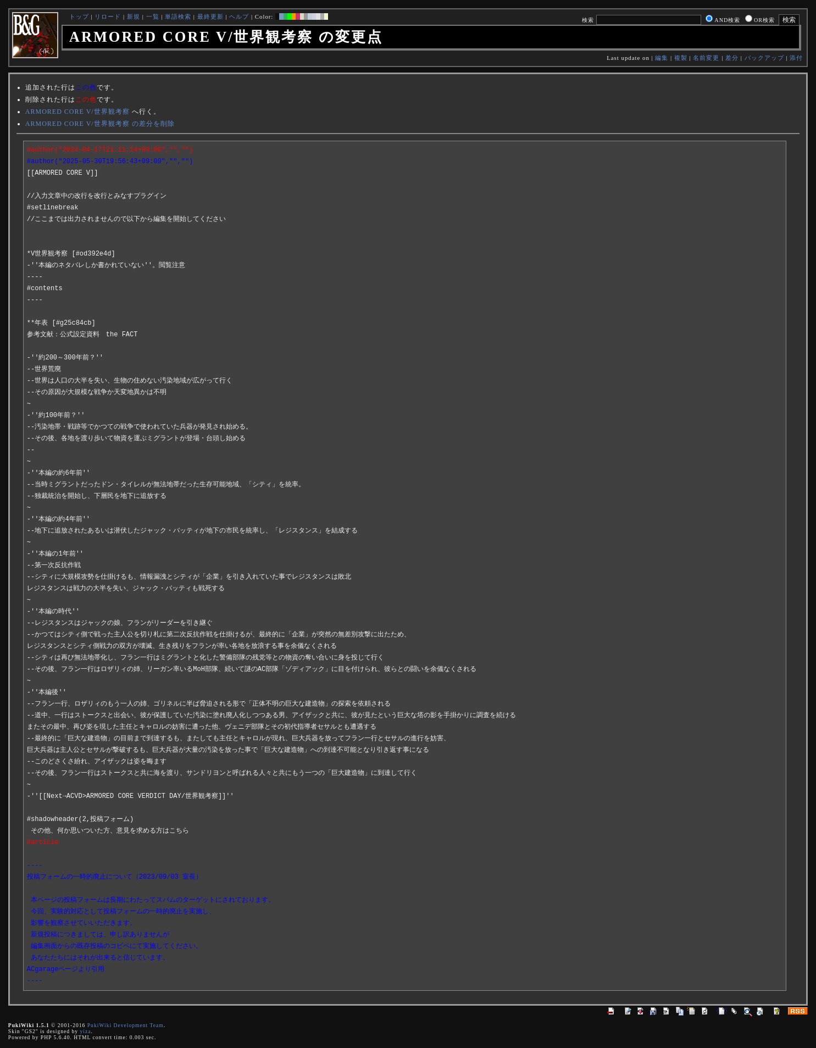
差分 (732, 57)
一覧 (152, 16)
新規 (133, 16)
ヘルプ (239, 16)
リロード (108, 16)
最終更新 (210, 16)
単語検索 (178, 16)
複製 (680, 57)
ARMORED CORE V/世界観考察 (77, 111)
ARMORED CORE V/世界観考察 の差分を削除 (100, 123)
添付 (796, 57)
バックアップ (764, 57)
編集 (661, 57)
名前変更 (706, 57)
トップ (79, 16)
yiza (85, 1031)
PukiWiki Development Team (125, 1025)
